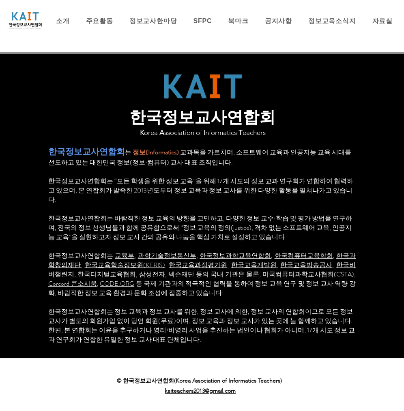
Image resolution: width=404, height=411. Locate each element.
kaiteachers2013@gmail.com (200, 390)
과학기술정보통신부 (167, 255)
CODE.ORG (117, 283)
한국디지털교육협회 (106, 274)
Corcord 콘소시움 (72, 283)
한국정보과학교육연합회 (235, 255)
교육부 (124, 255)
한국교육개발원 (254, 265)
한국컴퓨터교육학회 (304, 255)
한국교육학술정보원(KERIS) (125, 265)
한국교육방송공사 (306, 265)
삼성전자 (152, 274)
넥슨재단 (181, 274)
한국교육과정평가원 (198, 265)
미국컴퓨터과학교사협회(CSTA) (308, 274)
